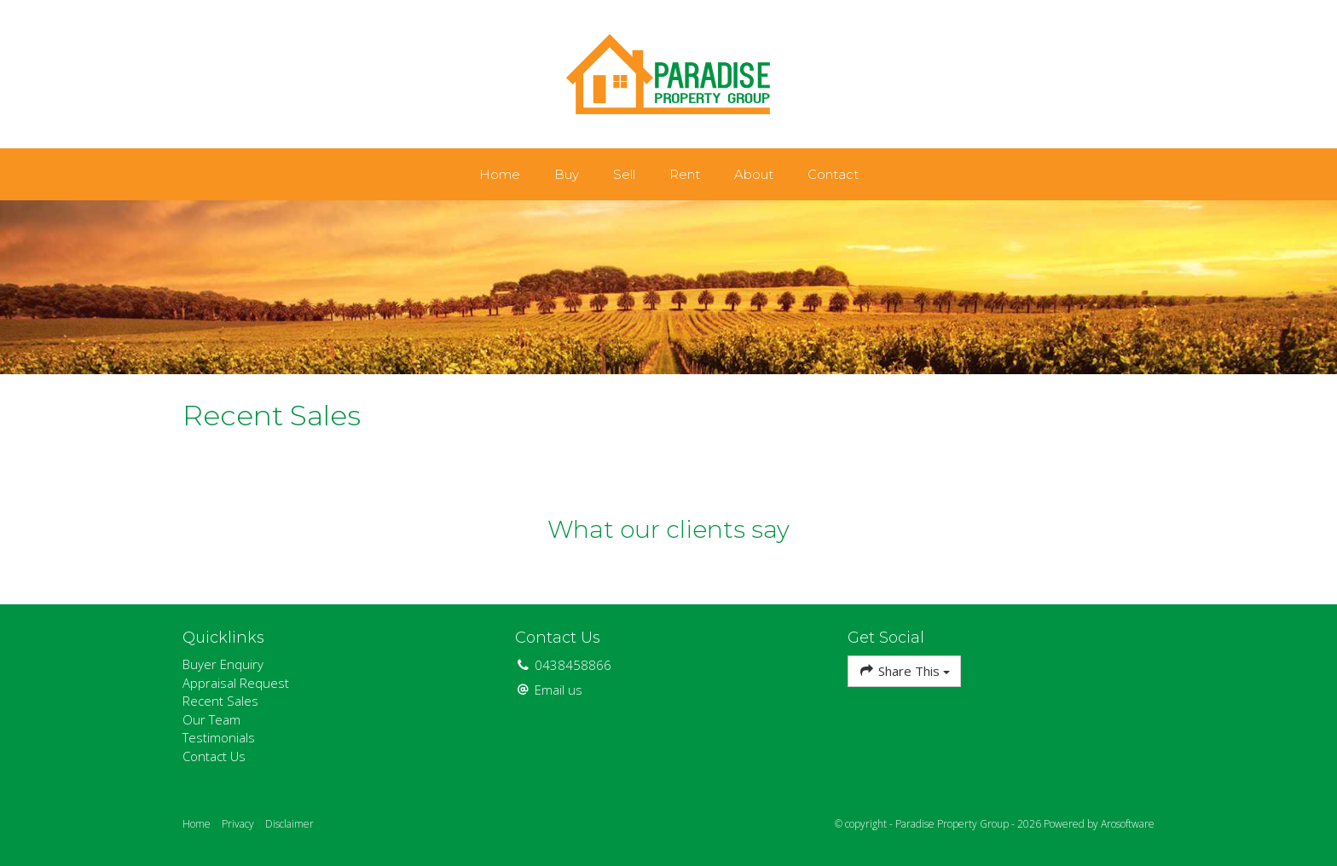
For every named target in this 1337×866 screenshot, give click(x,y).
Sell (624, 174)
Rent (684, 174)
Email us (558, 689)
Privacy (238, 824)
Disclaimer (289, 824)
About (753, 174)
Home (499, 174)
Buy (566, 174)
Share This (904, 670)
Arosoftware (1128, 824)
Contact (833, 174)
